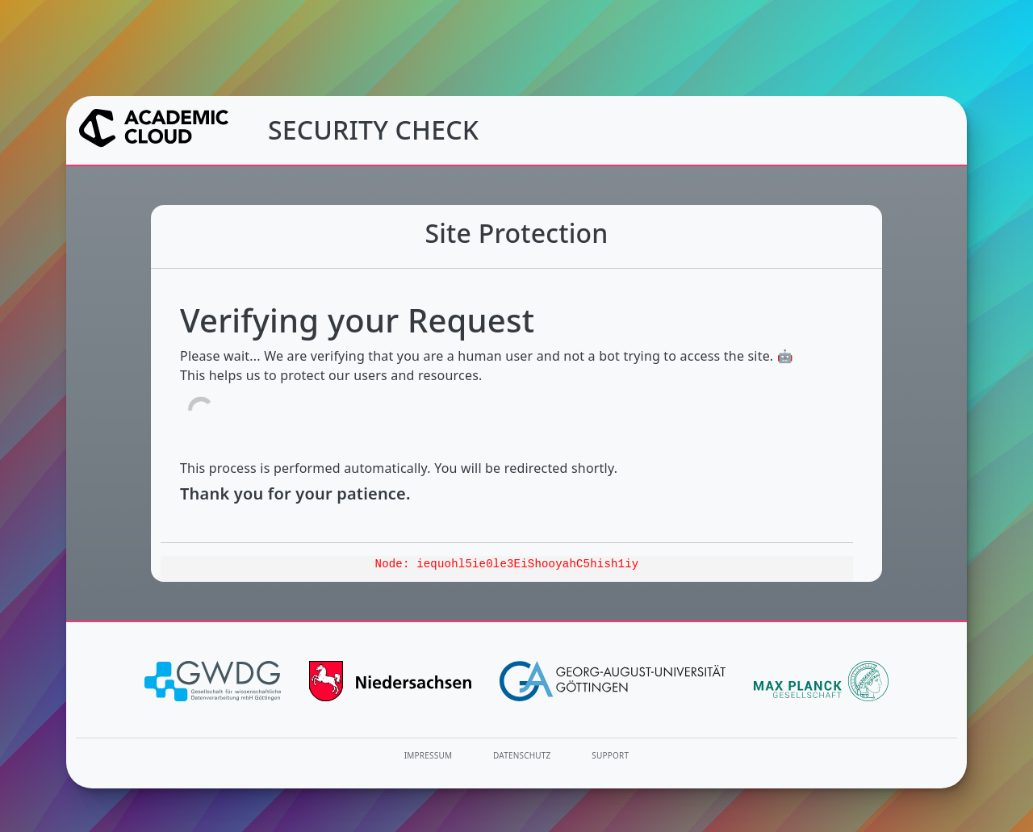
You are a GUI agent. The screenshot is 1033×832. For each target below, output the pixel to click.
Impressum (428, 755)
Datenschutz (522, 755)
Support (610, 755)
